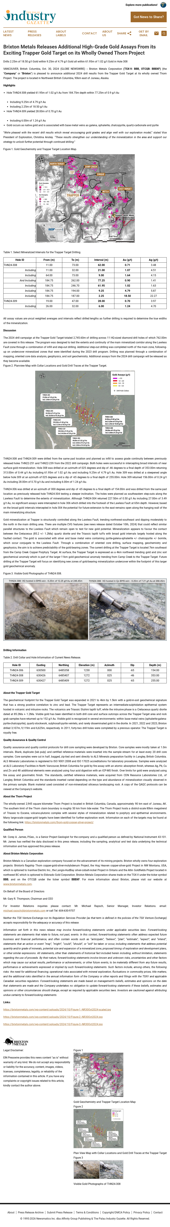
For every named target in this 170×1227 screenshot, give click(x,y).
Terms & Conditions (87, 1212)
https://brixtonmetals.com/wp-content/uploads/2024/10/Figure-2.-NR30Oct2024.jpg (53, 1016)
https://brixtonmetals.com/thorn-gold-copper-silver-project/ (59, 822)
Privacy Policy (141, 1212)
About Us (107, 33)
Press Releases (34, 33)
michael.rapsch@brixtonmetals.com (24, 910)
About (10, 1212)
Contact (89, 33)
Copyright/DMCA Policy (116, 1212)
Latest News (8, 33)
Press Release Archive (30, 1212)
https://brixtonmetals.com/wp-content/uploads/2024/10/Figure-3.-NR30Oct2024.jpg (53, 1024)
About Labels (61, 33)
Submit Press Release (59, 1212)
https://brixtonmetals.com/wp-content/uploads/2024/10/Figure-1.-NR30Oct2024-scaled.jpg (57, 1009)
